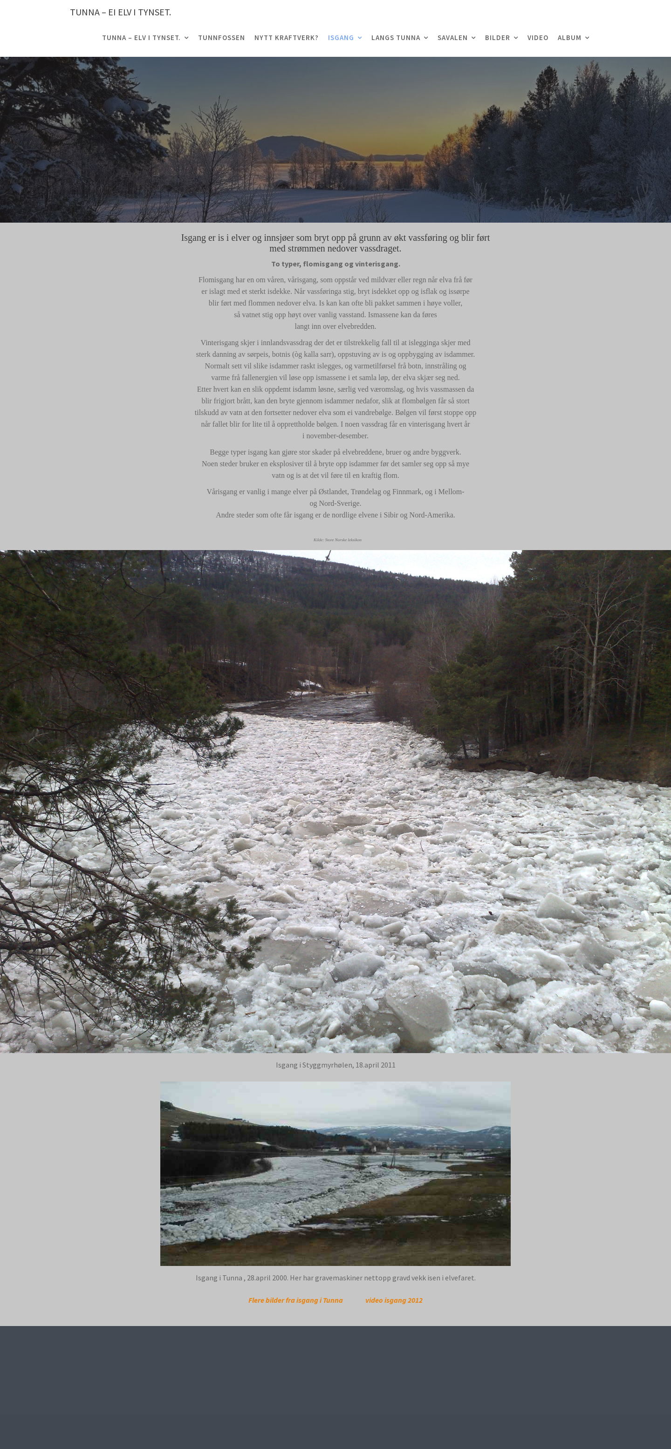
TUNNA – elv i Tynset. (141, 37)
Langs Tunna (395, 37)
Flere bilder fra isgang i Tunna (295, 1300)
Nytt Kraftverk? (286, 37)
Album (570, 37)
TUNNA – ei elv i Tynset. (120, 12)
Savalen (453, 37)
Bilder (497, 37)
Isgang (341, 37)
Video (537, 37)
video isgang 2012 (394, 1300)
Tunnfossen (221, 37)
